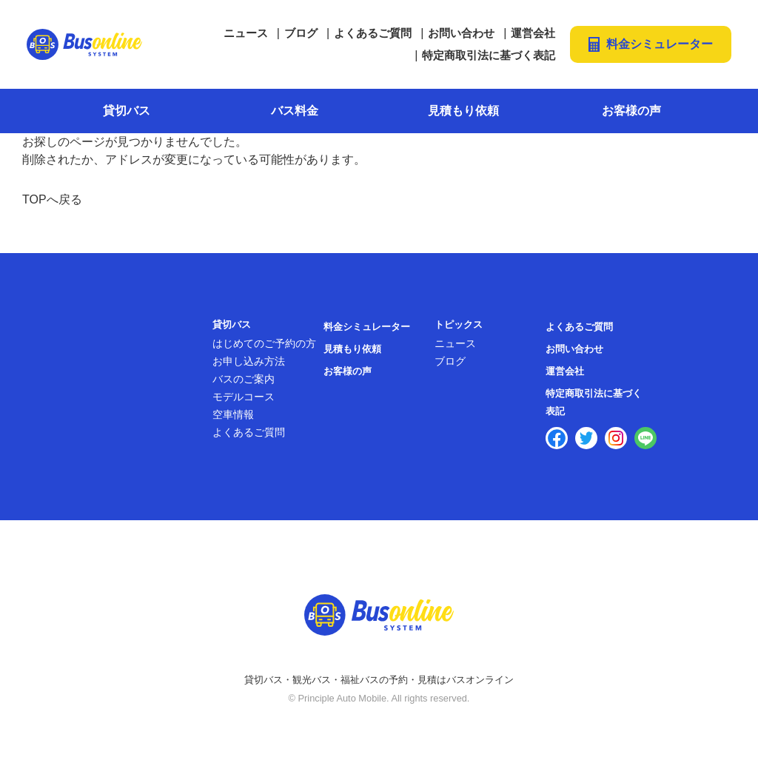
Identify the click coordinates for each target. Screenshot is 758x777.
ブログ (301, 33)
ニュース (246, 33)
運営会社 (533, 33)
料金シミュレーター (659, 44)
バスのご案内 (243, 379)
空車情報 (233, 414)
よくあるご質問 (373, 33)
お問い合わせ (461, 33)
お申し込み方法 (248, 361)
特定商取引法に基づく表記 (488, 55)
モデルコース (243, 397)
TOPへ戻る (52, 199)
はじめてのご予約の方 (264, 343)
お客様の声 (631, 110)
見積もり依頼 (463, 110)
